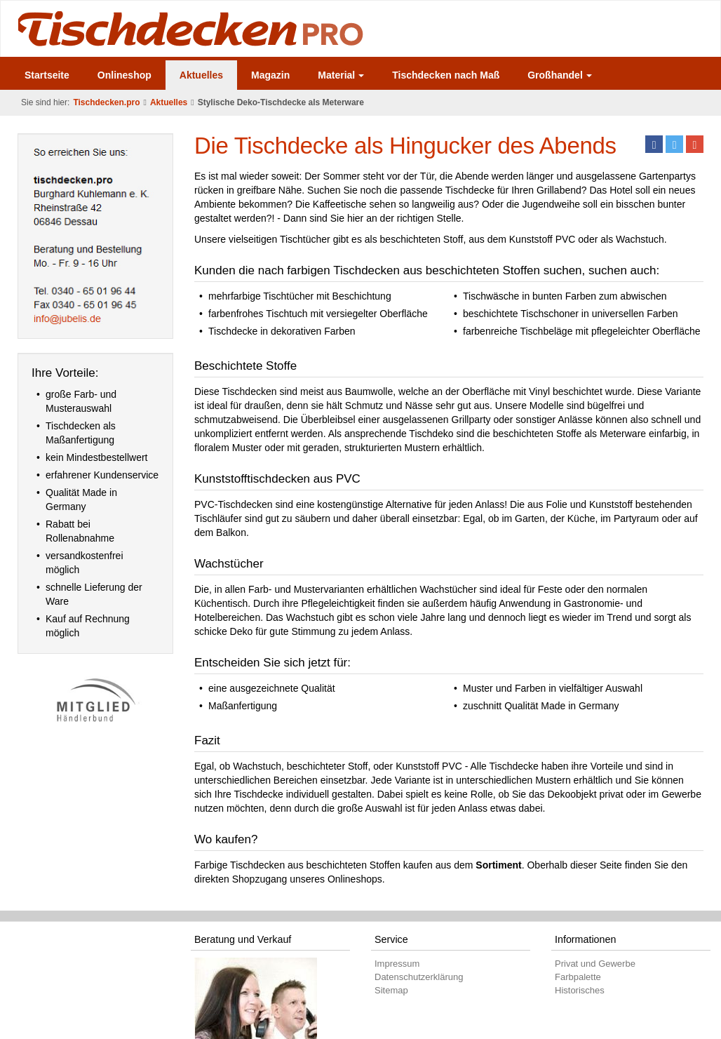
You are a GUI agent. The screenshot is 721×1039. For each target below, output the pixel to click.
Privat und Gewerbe (595, 963)
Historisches (580, 990)
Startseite (47, 75)
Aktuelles (201, 75)
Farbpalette (578, 977)
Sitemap (391, 990)
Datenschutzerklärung (419, 977)
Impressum (397, 963)
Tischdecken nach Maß (445, 75)
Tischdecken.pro (106, 102)
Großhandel (559, 75)
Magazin (270, 75)
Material (341, 75)
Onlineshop (124, 75)
